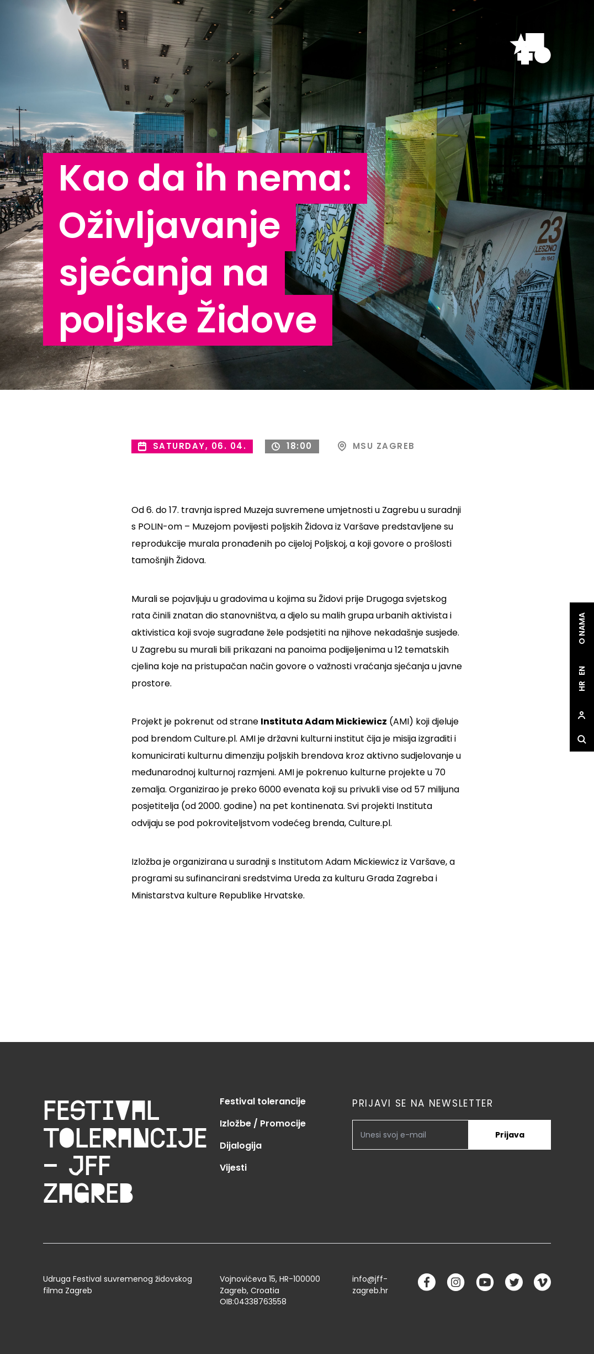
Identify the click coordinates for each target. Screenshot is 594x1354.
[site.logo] (530, 49)
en (581, 670)
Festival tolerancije (263, 1101)
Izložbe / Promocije (263, 1123)
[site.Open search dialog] (582, 739)
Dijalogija (241, 1145)
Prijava (509, 1134)
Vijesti (233, 1167)
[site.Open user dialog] (582, 715)
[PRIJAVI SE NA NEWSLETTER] (410, 1135)
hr (581, 686)
